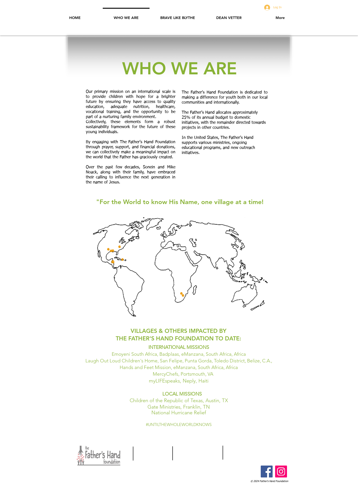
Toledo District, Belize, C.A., (243, 361)
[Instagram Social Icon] (281, 471)
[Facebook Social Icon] (267, 471)
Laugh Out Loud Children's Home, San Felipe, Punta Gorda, (149, 361)
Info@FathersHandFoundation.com (251, 452)
